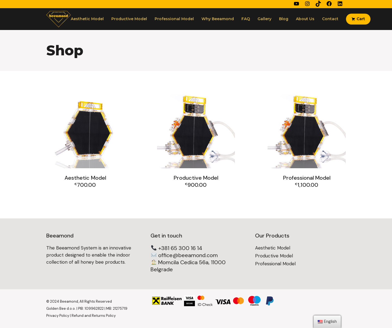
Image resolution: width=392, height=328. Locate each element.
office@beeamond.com (188, 255)
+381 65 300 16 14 (180, 248)
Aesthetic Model (272, 248)
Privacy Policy (57, 315)
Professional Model (275, 264)
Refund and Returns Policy (94, 315)
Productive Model (274, 256)
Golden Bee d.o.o (60, 308)
